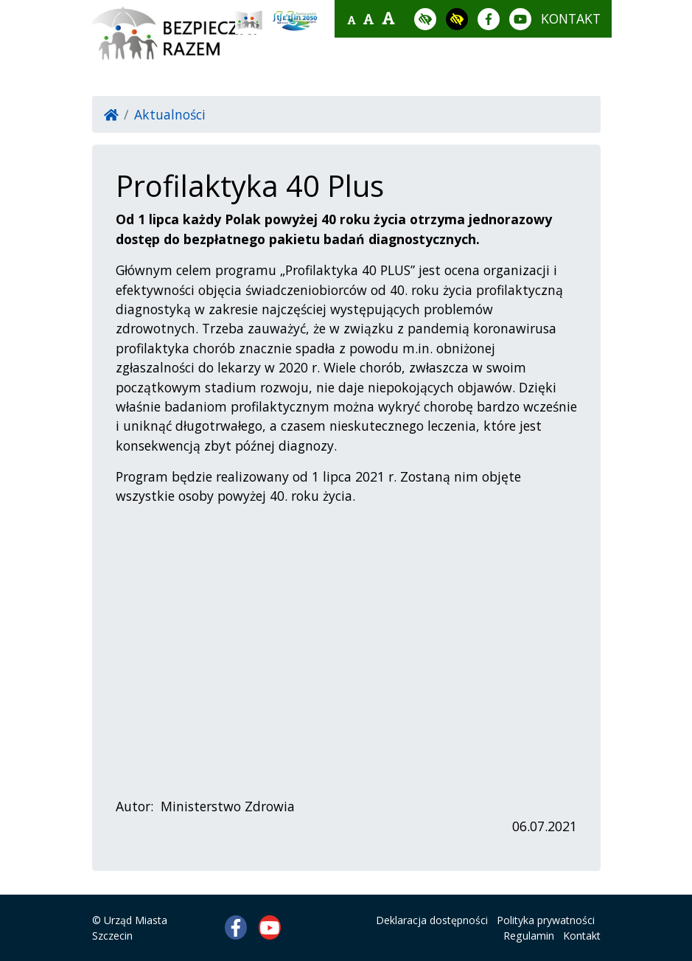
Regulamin (528, 936)
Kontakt (582, 936)
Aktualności (170, 114)
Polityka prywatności (546, 920)
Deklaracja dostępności (432, 920)
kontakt (571, 18)
